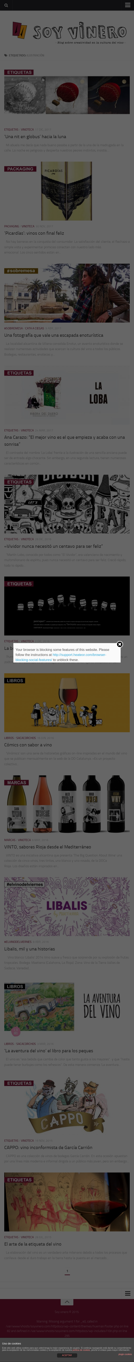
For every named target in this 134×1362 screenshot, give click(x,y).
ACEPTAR (67, 1355)
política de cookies (81, 1350)
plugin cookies (125, 1354)
